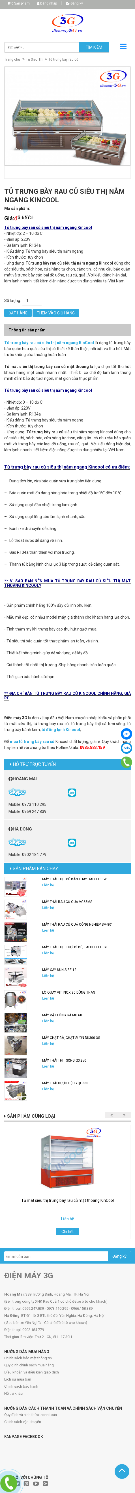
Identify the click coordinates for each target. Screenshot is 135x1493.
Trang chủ (12, 59)
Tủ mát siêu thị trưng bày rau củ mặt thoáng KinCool (67, 1200)
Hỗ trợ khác (13, 1393)
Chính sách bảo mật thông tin (28, 1358)
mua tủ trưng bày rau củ (32, 741)
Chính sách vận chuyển (22, 1422)
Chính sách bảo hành (21, 1386)
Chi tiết (67, 1231)
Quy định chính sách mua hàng (29, 1365)
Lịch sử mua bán (17, 1379)
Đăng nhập (47, 3)
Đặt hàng (17, 313)
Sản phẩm (20, 3)
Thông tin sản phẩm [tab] (27, 330)
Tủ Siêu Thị (34, 59)
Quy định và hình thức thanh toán (30, 1415)
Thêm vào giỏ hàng (56, 313)
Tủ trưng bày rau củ (63, 59)
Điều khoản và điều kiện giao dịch (31, 1372)
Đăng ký (74, 3)
